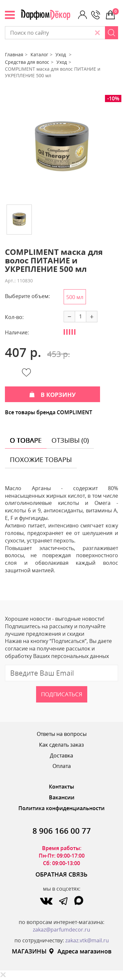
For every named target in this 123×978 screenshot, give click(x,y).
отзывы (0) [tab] (70, 440)
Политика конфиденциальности (61, 808)
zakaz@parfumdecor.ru (61, 929)
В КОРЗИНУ (52, 395)
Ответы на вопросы (62, 734)
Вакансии (61, 797)
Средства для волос (27, 62)
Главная (14, 54)
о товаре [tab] (26, 440)
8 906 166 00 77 (61, 830)
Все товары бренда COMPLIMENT (48, 412)
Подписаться (61, 694)
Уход (61, 54)
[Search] (111, 32)
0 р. (115, 11)
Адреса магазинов (80, 951)
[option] (61, 147)
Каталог (39, 54)
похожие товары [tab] (41, 459)
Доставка (61, 755)
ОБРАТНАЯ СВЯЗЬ (61, 874)
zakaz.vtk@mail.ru (87, 940)
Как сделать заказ (61, 744)
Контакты (61, 786)
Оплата (61, 766)
